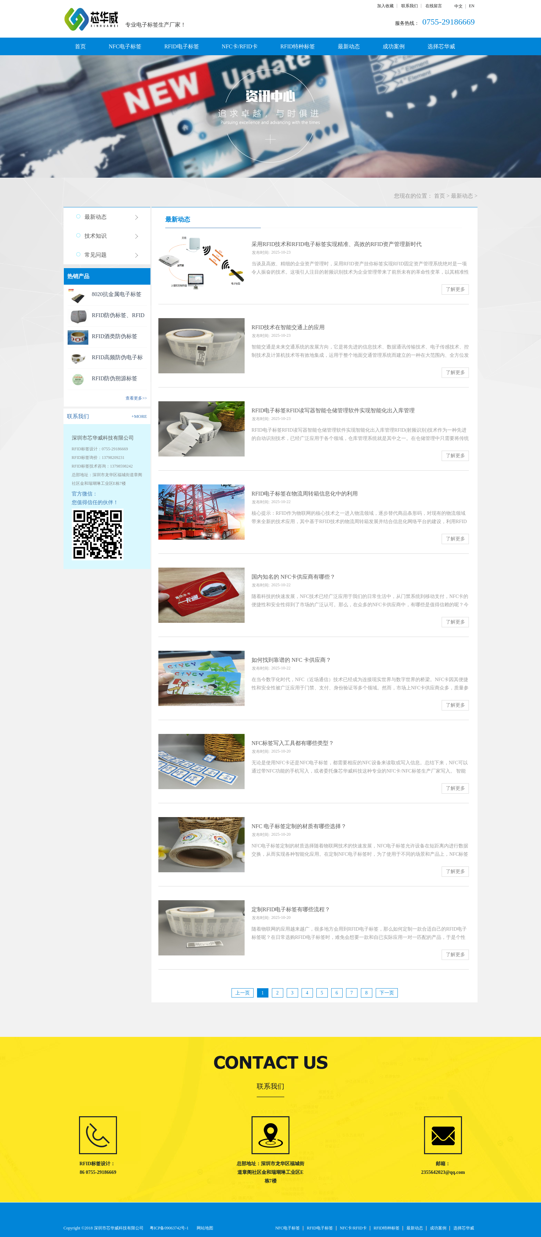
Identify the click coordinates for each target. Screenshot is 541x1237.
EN (471, 5)
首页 (80, 46)
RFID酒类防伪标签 (114, 336)
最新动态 (462, 196)
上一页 (242, 992)
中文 (458, 6)
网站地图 (204, 1228)
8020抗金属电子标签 (116, 294)
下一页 (387, 992)
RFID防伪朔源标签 (114, 378)
